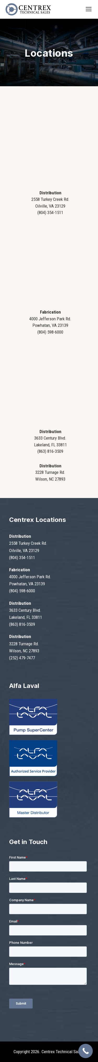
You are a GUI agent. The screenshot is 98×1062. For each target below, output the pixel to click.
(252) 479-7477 (22, 657)
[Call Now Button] (85, 1051)
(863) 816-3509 (22, 624)
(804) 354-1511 (22, 557)
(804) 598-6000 (22, 590)
